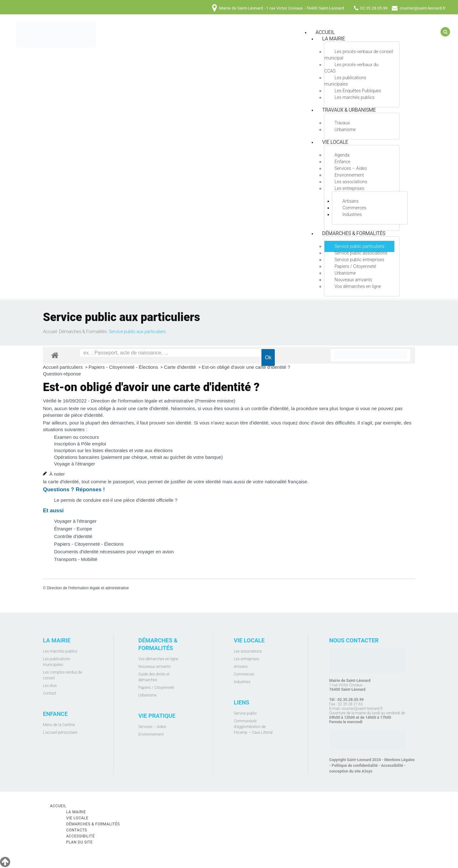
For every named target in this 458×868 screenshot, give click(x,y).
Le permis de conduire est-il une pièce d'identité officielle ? (115, 500)
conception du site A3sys (350, 771)
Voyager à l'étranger (75, 521)
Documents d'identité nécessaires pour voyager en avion (114, 551)
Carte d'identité (180, 367)
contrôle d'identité (269, 408)
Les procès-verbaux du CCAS (351, 68)
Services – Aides (351, 168)
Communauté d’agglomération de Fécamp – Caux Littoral (253, 727)
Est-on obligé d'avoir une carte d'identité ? (246, 367)
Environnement (349, 175)
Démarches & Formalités (353, 233)
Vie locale (335, 142)
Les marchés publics (355, 97)
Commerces (354, 207)
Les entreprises (349, 188)
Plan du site (79, 842)
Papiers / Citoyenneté (355, 266)
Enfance (342, 161)
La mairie (333, 39)
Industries (352, 214)
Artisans (351, 201)
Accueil (50, 331)
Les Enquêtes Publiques (358, 90)
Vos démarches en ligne (358, 286)
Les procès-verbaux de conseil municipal (358, 54)
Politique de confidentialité (355, 765)
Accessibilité (392, 765)
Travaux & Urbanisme (349, 110)
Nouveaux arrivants (353, 279)
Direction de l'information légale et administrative (88, 588)
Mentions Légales (399, 760)
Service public (245, 713)
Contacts (76, 830)
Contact (49, 693)
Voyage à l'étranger (74, 463)
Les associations (351, 181)
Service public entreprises (360, 259)
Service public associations (361, 253)
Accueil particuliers (63, 367)
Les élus (50, 685)
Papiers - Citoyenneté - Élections (124, 367)
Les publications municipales (345, 81)
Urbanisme (345, 129)
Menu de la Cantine (59, 725)
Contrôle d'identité (73, 536)
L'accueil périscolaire (60, 732)
